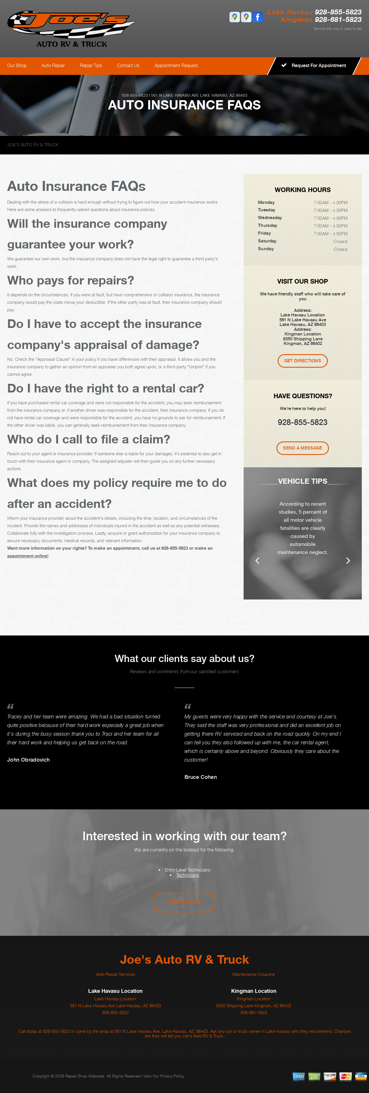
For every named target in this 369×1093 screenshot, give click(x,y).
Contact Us (128, 65)
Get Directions (302, 360)
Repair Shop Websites (84, 1075)
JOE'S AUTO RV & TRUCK (33, 144)
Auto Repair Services (115, 974)
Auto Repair (53, 65)
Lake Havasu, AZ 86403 (223, 95)
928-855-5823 (338, 13)
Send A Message (302, 448)
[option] (303, 533)
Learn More (184, 902)
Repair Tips (91, 65)
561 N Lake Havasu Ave (175, 95)
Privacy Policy (172, 1075)
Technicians (187, 875)
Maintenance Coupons (254, 974)
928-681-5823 (253, 1012)
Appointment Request (176, 65)
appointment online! (27, 556)
